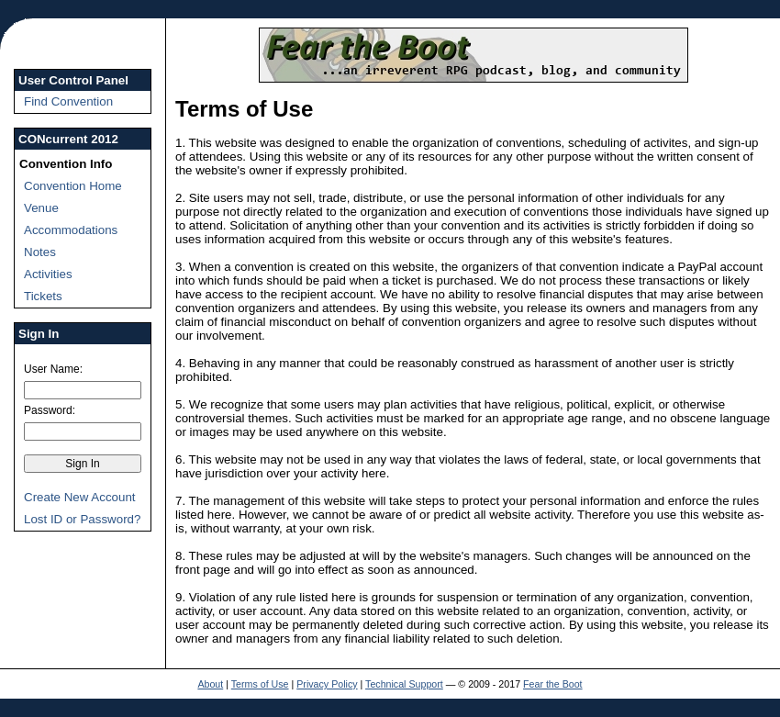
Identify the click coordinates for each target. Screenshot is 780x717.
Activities (48, 274)
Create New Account (80, 497)
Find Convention (68, 101)
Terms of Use (260, 683)
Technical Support (404, 683)
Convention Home (73, 186)
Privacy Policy (326, 683)
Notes (40, 252)
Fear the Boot (553, 683)
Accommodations (70, 230)
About (210, 683)
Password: (49, 410)
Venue (41, 208)
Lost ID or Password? (82, 519)
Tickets (43, 296)
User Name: (53, 369)
